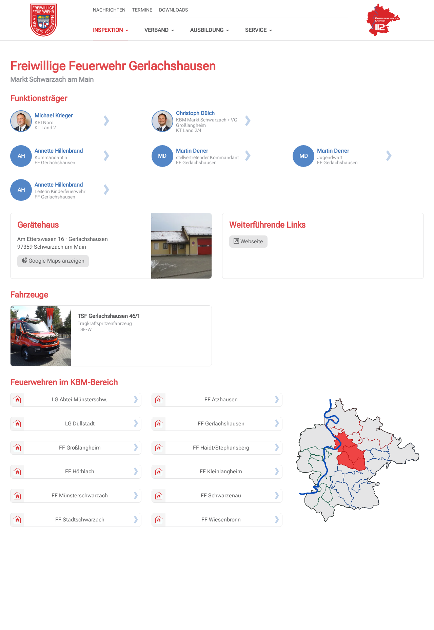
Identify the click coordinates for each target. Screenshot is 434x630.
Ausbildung (206, 30)
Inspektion (108, 30)
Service (256, 30)
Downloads (173, 10)
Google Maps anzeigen (53, 260)
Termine (142, 10)
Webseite (248, 241)
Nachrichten (109, 10)
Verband (156, 30)
